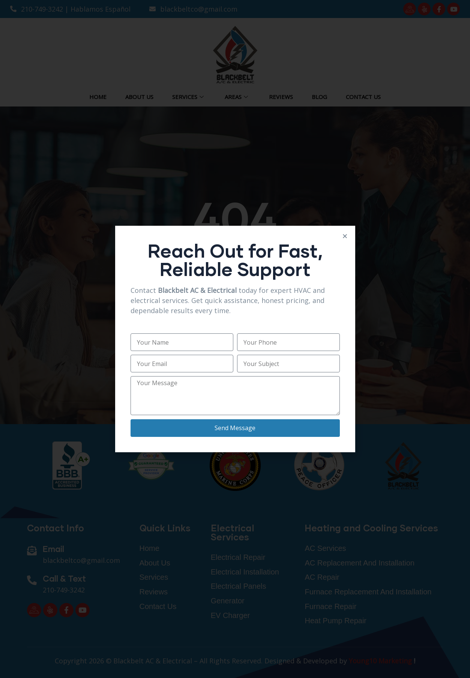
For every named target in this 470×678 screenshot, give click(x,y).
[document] (235, 339)
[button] (345, 236)
